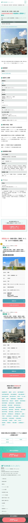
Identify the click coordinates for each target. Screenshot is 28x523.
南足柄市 (3, 423)
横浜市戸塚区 (4, 412)
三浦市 (3, 425)
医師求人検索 (6, 5)
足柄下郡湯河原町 (5, 394)
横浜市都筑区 (18, 403)
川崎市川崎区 (15, 5)
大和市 (15, 421)
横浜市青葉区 (4, 403)
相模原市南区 (20, 399)
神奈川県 (10, 5)
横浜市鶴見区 (22, 401)
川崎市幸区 (22, 417)
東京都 (7, 443)
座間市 (23, 414)
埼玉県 (7, 440)
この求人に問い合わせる (14, 305)
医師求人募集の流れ (5, 501)
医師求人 (3, 485)
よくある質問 (4, 490)
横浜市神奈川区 (17, 405)
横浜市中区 (4, 414)
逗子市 (14, 392)
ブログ (3, 507)
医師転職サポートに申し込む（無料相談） (14, 456)
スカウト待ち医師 (5, 496)
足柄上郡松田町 (21, 394)
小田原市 (10, 421)
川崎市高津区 (15, 417)
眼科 (25, 5)
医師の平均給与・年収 (5, 498)
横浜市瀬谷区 (11, 408)
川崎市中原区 (4, 421)
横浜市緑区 (10, 405)
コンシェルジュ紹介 (5, 488)
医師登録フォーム (5, 509)
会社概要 (3, 504)
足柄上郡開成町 (14, 394)
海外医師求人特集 (5, 493)
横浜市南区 (11, 412)
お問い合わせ (4, 512)
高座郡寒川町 (4, 392)
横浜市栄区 (17, 410)
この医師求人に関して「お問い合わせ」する (14, 227)
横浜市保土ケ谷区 (18, 412)
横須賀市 (16, 401)
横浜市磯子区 (4, 408)
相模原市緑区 (13, 399)
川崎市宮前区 (11, 419)
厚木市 (19, 421)
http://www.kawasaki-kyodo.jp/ (11, 26)
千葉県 (20, 440)
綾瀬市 (3, 399)
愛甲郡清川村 (10, 414)
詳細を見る (14, 301)
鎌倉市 (10, 392)
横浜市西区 (4, 405)
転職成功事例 (4, 482)
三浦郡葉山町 (21, 423)
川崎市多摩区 (18, 419)
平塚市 (3, 417)
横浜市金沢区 (11, 403)
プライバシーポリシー (5, 515)
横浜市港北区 (4, 410)
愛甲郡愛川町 (17, 414)
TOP (2, 5)
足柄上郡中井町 (13, 397)
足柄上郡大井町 (5, 397)
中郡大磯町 (14, 423)
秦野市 (7, 399)
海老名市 (11, 401)
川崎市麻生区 (8, 417)
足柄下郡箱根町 (21, 392)
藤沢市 (19, 397)
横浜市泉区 (11, 410)
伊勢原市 (9, 423)
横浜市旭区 (23, 410)
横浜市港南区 (18, 408)
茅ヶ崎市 (23, 397)
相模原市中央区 (5, 401)
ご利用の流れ (4, 479)
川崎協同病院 (21, 5)
